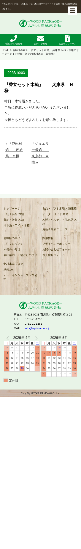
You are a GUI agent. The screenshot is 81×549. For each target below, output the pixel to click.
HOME (6, 50)
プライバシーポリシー (56, 243)
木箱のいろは (11, 249)
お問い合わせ (40, 43)
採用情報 (48, 238)
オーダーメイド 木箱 (55, 214)
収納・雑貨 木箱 (13, 219)
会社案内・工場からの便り (20, 255)
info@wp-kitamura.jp (37, 328)
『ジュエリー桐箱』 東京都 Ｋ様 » (40, 153)
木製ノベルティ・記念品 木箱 (59, 221)
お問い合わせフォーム (56, 249)
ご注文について (13, 243)
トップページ (11, 208)
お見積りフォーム (67, 43)
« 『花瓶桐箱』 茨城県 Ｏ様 (14, 150)
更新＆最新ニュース (55, 229)
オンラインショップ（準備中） (20, 277)
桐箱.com (9, 269)
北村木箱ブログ (13, 264)
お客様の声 (19, 50)
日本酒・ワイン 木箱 (16, 225)
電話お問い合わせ (13, 43)
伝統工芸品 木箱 (13, 214)
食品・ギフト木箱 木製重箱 (59, 208)
